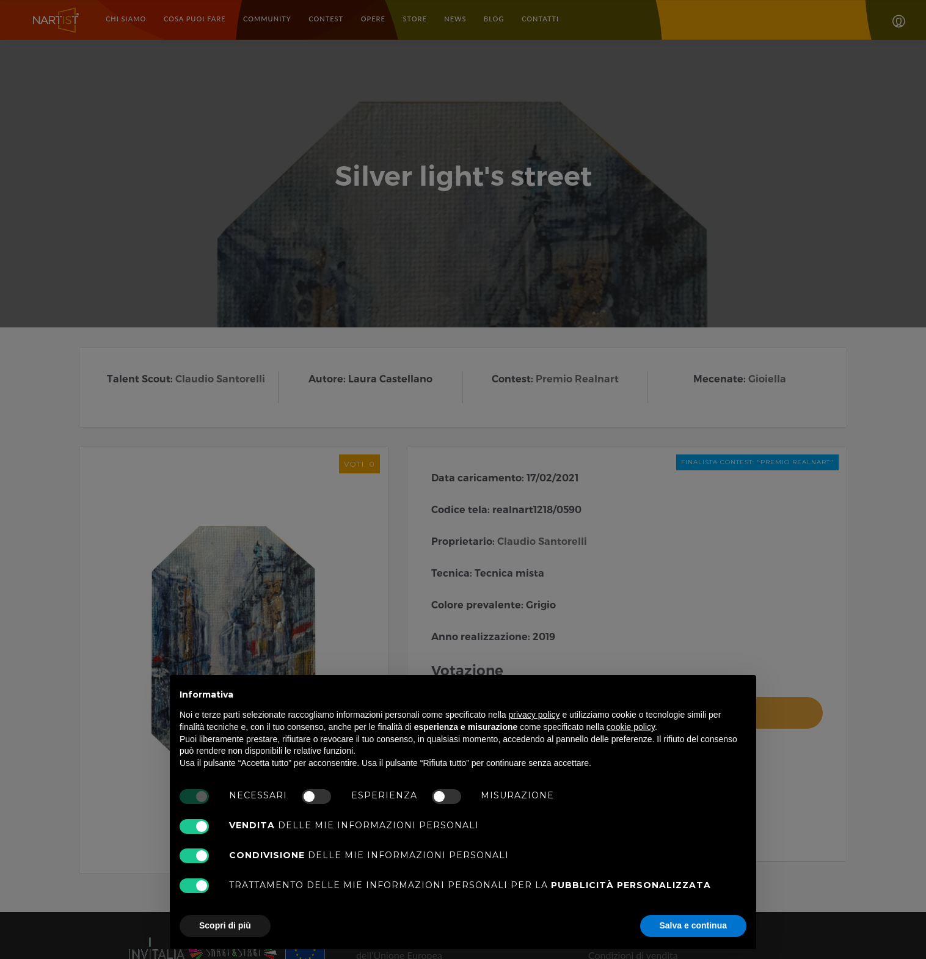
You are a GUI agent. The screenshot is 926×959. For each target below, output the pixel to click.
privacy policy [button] (534, 715)
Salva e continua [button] (693, 925)
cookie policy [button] (631, 727)
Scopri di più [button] (225, 925)
